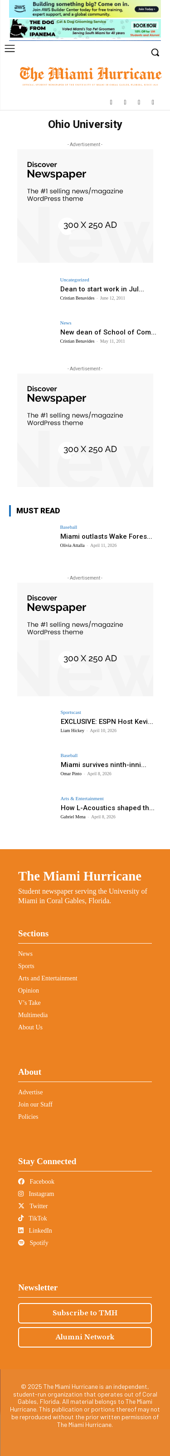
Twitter (33, 1206)
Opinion (28, 990)
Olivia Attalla (72, 545)
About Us (30, 1027)
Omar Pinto (71, 773)
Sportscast (71, 712)
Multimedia (33, 1015)
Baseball (69, 527)
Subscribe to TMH (85, 1313)
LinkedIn (35, 1230)
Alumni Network (85, 1337)
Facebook (36, 1181)
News (66, 322)
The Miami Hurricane (79, 876)
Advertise (30, 1092)
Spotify (33, 1243)
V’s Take (29, 1002)
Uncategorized (74, 279)
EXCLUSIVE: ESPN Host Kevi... (107, 722)
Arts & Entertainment (82, 798)
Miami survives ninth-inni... (103, 765)
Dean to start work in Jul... (102, 289)
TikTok (32, 1218)
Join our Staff (35, 1104)
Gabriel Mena (73, 816)
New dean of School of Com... (108, 332)
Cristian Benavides (77, 297)
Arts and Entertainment (48, 978)
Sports (26, 966)
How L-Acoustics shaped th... (108, 808)
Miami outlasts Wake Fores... (106, 536)
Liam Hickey (72, 730)
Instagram (36, 1193)
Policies (28, 1116)
